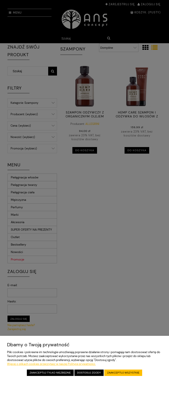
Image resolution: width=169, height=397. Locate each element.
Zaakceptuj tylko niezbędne (50, 372)
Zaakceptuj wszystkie (123, 372)
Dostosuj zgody (89, 372)
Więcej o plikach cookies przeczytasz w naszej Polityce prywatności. (51, 364)
